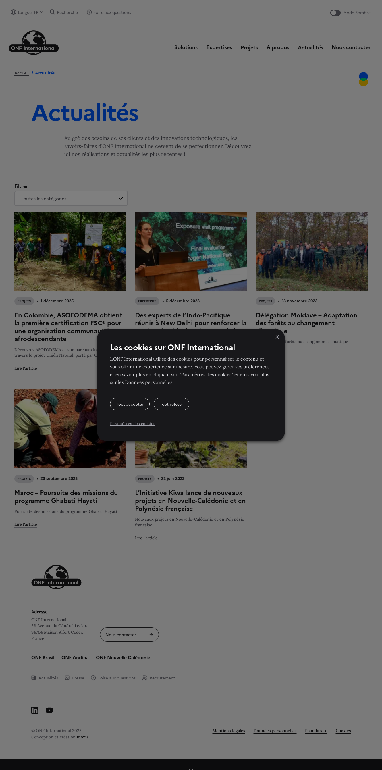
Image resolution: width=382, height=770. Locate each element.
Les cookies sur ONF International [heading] (172, 347)
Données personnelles (148, 382)
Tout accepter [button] (130, 404)
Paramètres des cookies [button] (132, 423)
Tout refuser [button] (171, 404)
